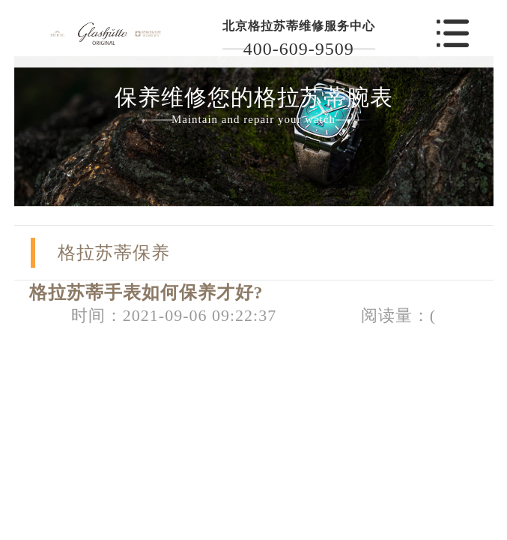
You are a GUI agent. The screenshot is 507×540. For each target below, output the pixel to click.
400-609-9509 (298, 48)
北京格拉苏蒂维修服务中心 (298, 26)
